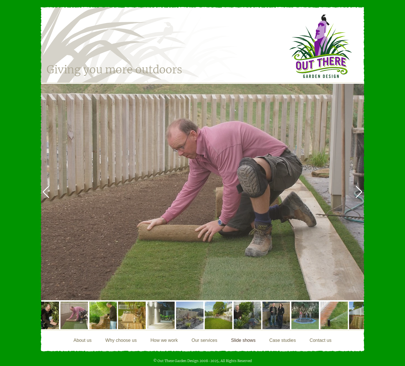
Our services (204, 340)
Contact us (321, 340)
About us (82, 340)
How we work (164, 340)
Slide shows (243, 340)
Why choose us (121, 340)
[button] (359, 192)
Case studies (282, 340)
